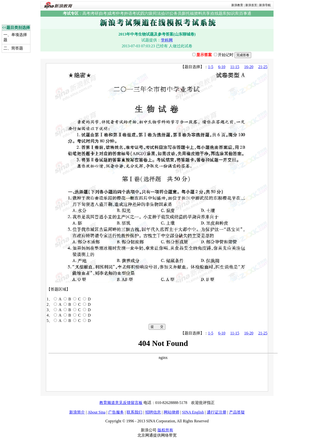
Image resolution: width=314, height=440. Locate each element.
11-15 (234, 67)
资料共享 (202, 13)
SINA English (193, 412)
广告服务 (116, 412)
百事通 (245, 13)
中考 (120, 13)
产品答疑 (237, 412)
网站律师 (171, 412)
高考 (86, 13)
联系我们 (134, 412)
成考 (112, 13)
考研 (95, 13)
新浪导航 (265, 5)
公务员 (176, 13)
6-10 (221, 67)
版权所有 (165, 430)
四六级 (146, 13)
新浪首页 (251, 5)
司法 (157, 13)
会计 (165, 13)
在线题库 (218, 13)
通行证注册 (216, 412)
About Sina (96, 412)
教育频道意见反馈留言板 (121, 403)
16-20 (248, 67)
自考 (103, 13)
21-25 (262, 67)
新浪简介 (77, 412)
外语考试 (132, 13)
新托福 (188, 13)
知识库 (233, 13)
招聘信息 (153, 412)
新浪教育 (237, 5)
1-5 (210, 67)
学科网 (167, 40)
